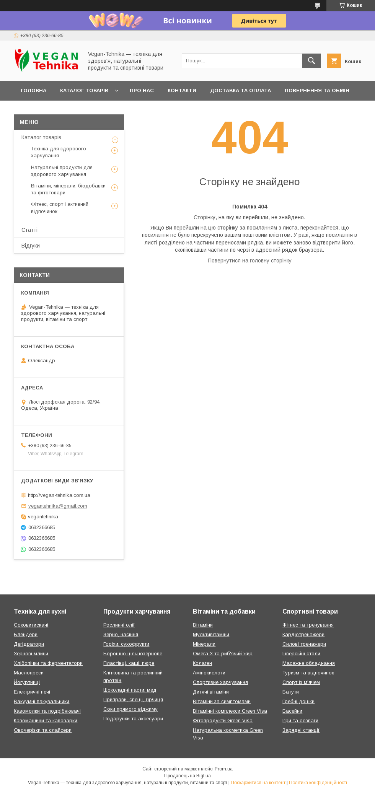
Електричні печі (32, 692)
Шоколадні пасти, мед (130, 690)
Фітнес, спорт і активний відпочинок (59, 207)
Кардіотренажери (303, 634)
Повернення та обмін (317, 90)
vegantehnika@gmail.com (57, 506)
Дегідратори (29, 644)
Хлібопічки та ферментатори (48, 663)
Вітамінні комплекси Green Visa (230, 711)
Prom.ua (224, 769)
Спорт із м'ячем (301, 682)
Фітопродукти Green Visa (223, 720)
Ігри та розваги (300, 720)
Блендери (26, 634)
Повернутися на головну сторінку (250, 260)
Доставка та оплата (240, 90)
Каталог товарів (84, 90)
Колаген (202, 663)
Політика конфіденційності (318, 782)
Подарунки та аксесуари (133, 718)
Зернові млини (31, 653)
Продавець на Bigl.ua (187, 775)
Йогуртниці (27, 682)
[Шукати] (311, 61)
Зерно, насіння (120, 634)
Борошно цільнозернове (132, 653)
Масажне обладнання (308, 663)
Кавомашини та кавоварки (45, 720)
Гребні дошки (298, 701)
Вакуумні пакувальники (41, 701)
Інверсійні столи (301, 653)
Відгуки (30, 246)
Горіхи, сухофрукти (126, 644)
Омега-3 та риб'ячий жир (223, 653)
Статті (29, 230)
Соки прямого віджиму (130, 709)
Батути (290, 692)
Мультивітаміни (211, 634)
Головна (33, 90)
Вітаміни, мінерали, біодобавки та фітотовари (68, 189)
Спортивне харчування (220, 682)
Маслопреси (29, 673)
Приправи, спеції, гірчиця (133, 699)
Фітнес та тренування (308, 625)
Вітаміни (203, 625)
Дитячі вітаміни (211, 692)
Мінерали (204, 644)
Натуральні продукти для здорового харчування (62, 170)
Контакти (182, 90)
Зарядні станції (301, 730)
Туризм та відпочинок (308, 673)
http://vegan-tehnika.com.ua (59, 495)
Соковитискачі (31, 625)
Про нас (142, 90)
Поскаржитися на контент (258, 782)
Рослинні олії (119, 625)
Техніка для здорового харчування (58, 152)
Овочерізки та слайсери (43, 730)
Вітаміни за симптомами (222, 701)
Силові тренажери (304, 644)
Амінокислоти (209, 673)
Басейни (292, 711)
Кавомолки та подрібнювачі (47, 711)
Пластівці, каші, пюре (128, 663)
